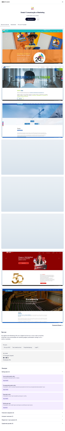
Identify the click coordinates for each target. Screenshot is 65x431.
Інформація (13, 24)
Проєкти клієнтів (5, 24)
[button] (32, 46)
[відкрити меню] (62, 2)
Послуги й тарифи (22, 24)
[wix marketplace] (6, 2)
